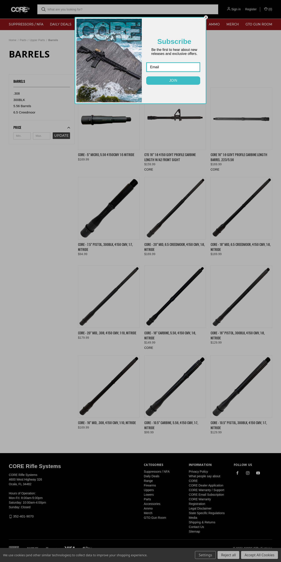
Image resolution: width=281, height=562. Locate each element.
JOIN (173, 80)
